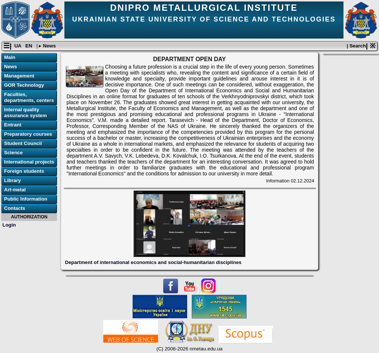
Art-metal (15, 189)
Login (9, 225)
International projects (29, 162)
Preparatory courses (28, 134)
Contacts (14, 208)
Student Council (23, 143)
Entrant (12, 125)
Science (13, 152)
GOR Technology (24, 85)
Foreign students (24, 171)
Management (19, 76)
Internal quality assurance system (25, 112)
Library (12, 180)
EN (30, 46)
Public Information (25, 199)
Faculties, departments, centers (29, 97)
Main (9, 57)
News (48, 46)
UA (18, 46)
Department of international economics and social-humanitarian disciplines (153, 262)
